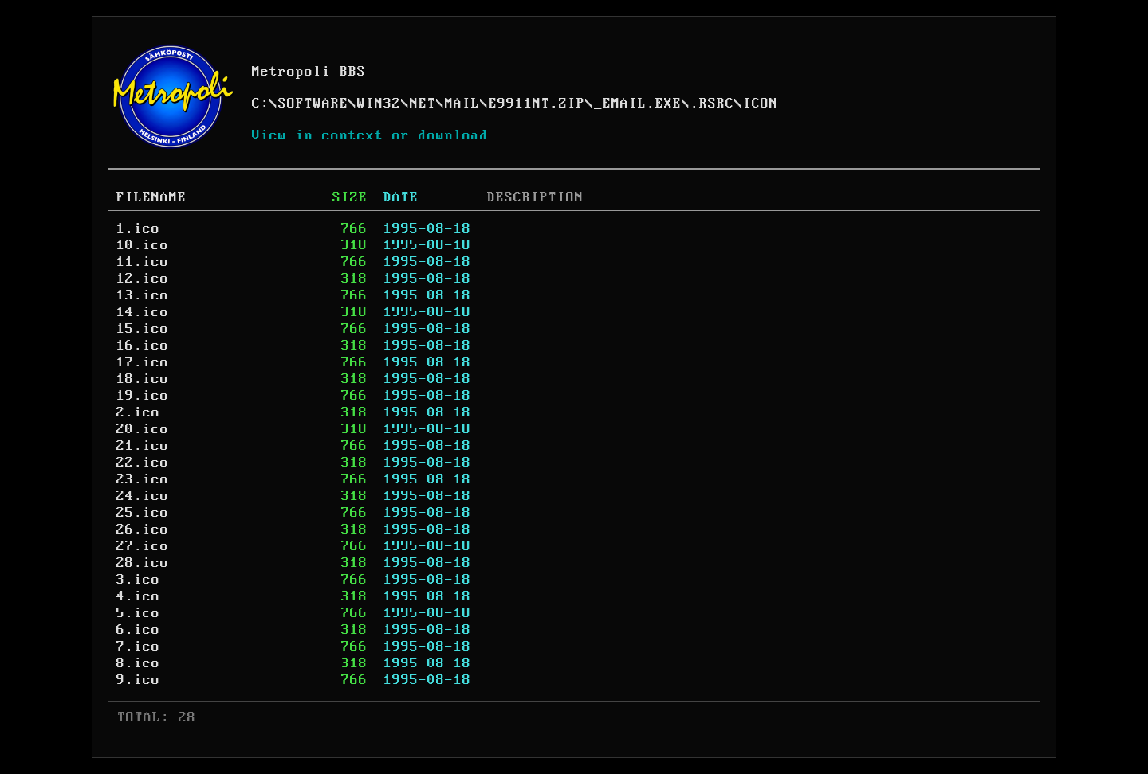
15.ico (142, 329)
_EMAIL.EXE (638, 103)
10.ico (142, 245)
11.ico (142, 262)
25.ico (142, 513)
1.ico (138, 228)
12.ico (142, 279)
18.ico (142, 379)
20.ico (142, 429)
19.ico (142, 396)
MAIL (462, 103)
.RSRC (712, 103)
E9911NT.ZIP (537, 103)
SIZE (350, 197)
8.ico (138, 663)
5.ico (138, 613)
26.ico (142, 530)
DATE (401, 197)
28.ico (142, 563)
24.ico (142, 496)
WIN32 (379, 103)
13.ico (142, 295)
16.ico (142, 346)
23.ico (142, 479)
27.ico (142, 546)
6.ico (138, 630)
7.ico (138, 647)
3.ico (138, 580)
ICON (760, 103)
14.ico (142, 312)
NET (423, 103)
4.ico (138, 596)
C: (260, 103)
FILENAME (151, 197)
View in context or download (370, 135)
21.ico (142, 446)
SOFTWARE (313, 103)
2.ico (138, 412)
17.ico (142, 362)
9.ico (138, 680)
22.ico (142, 463)
